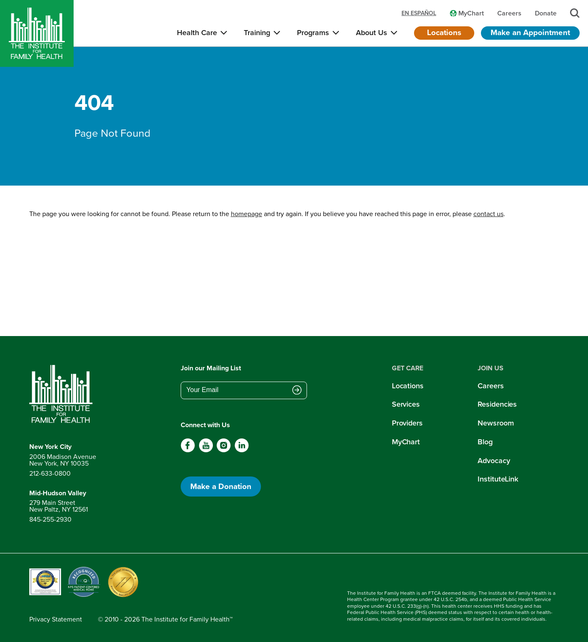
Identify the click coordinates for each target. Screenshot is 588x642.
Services (406, 404)
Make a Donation (220, 486)
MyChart (406, 441)
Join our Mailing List (211, 368)
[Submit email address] (296, 390)
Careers (491, 385)
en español (418, 13)
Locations (444, 32)
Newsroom (496, 423)
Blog (485, 441)
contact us (488, 214)
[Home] (37, 33)
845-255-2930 (50, 519)
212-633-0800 (50, 473)
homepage (246, 214)
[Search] (575, 13)
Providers (407, 423)
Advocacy (494, 460)
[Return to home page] (62, 394)
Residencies (497, 404)
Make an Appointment (530, 32)
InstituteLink (498, 479)
